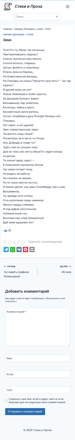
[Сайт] (37, 389)
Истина (55, 269)
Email (10, 374)
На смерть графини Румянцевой (19, 271)
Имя (9, 358)
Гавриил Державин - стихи (18, 35)
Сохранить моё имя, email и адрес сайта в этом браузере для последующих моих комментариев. (37, 401)
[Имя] (37, 358)
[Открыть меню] (67, 6)
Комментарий (16, 311)
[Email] (37, 374)
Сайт (10, 390)
